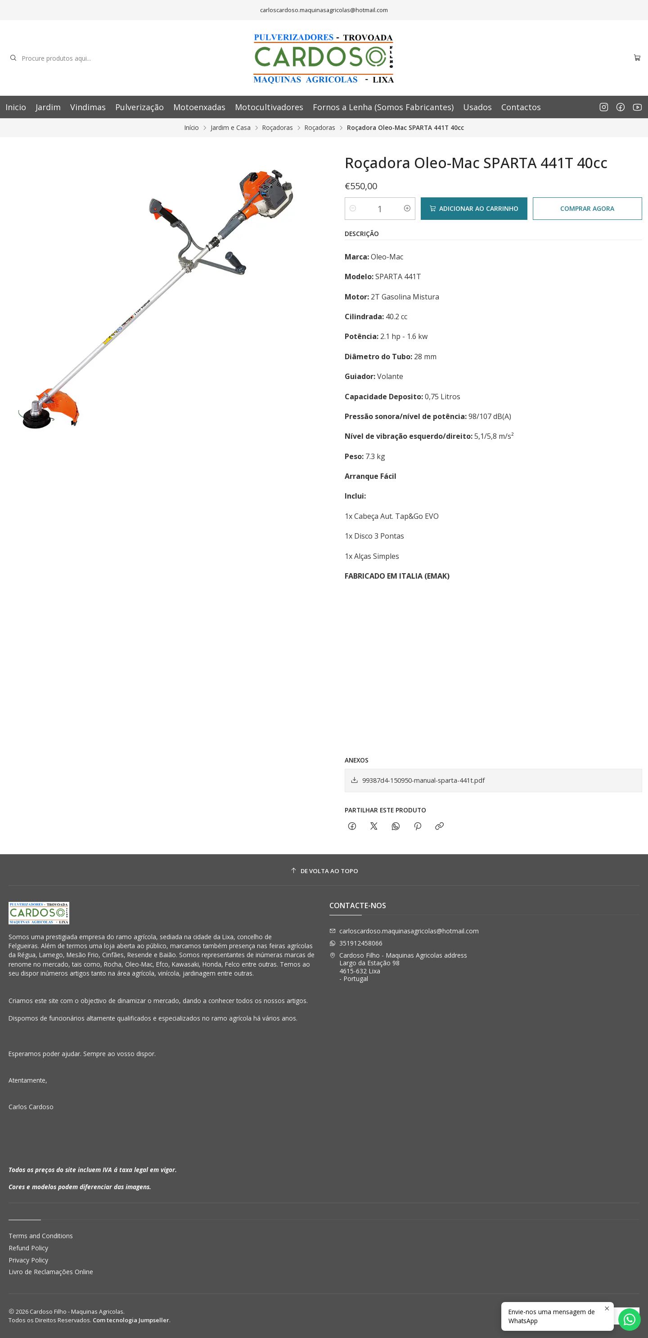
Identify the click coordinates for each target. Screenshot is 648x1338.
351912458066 (355, 943)
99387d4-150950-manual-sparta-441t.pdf (418, 780)
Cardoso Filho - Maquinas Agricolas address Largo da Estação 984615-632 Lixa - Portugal (398, 967)
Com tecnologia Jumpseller (131, 1320)
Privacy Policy (28, 1260)
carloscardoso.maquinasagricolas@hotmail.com (404, 931)
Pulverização (139, 107)
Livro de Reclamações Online (51, 1271)
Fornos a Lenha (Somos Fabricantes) (383, 107)
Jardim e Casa (231, 128)
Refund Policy (28, 1248)
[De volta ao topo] (324, 871)
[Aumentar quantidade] (407, 208)
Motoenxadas (199, 107)
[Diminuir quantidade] (352, 208)
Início (191, 128)
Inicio (15, 107)
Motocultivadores (269, 107)
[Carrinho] (637, 58)
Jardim (48, 107)
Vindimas (88, 107)
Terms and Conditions (41, 1235)
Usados (477, 107)
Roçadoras (277, 128)
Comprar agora (587, 208)
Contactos (521, 107)
